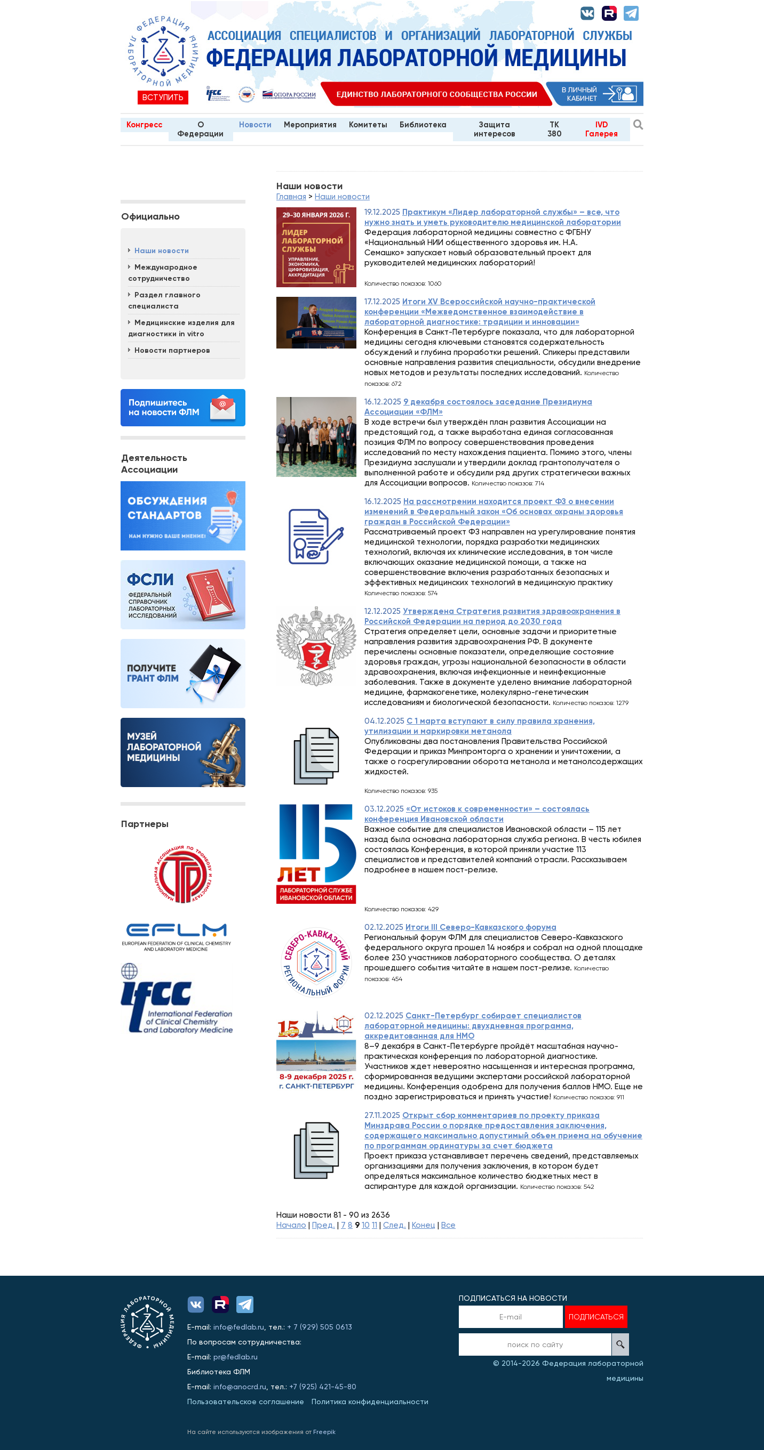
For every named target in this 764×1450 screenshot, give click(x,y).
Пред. (323, 1225)
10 (366, 1225)
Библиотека (423, 124)
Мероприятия (310, 124)
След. (394, 1225)
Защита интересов (494, 129)
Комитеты (368, 124)
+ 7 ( (294, 1327)
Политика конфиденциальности (370, 1401)
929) (311, 1327)
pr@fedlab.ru (235, 1356)
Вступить (163, 97)
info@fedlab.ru (238, 1327)
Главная (291, 196)
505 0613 (336, 1327)
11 (374, 1225)
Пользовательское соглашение (245, 1401)
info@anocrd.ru (239, 1386)
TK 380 (554, 129)
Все (448, 1225)
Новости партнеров (172, 350)
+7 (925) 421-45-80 (322, 1386)
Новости (255, 124)
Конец (423, 1225)
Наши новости (161, 250)
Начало (291, 1225)
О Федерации (200, 129)
